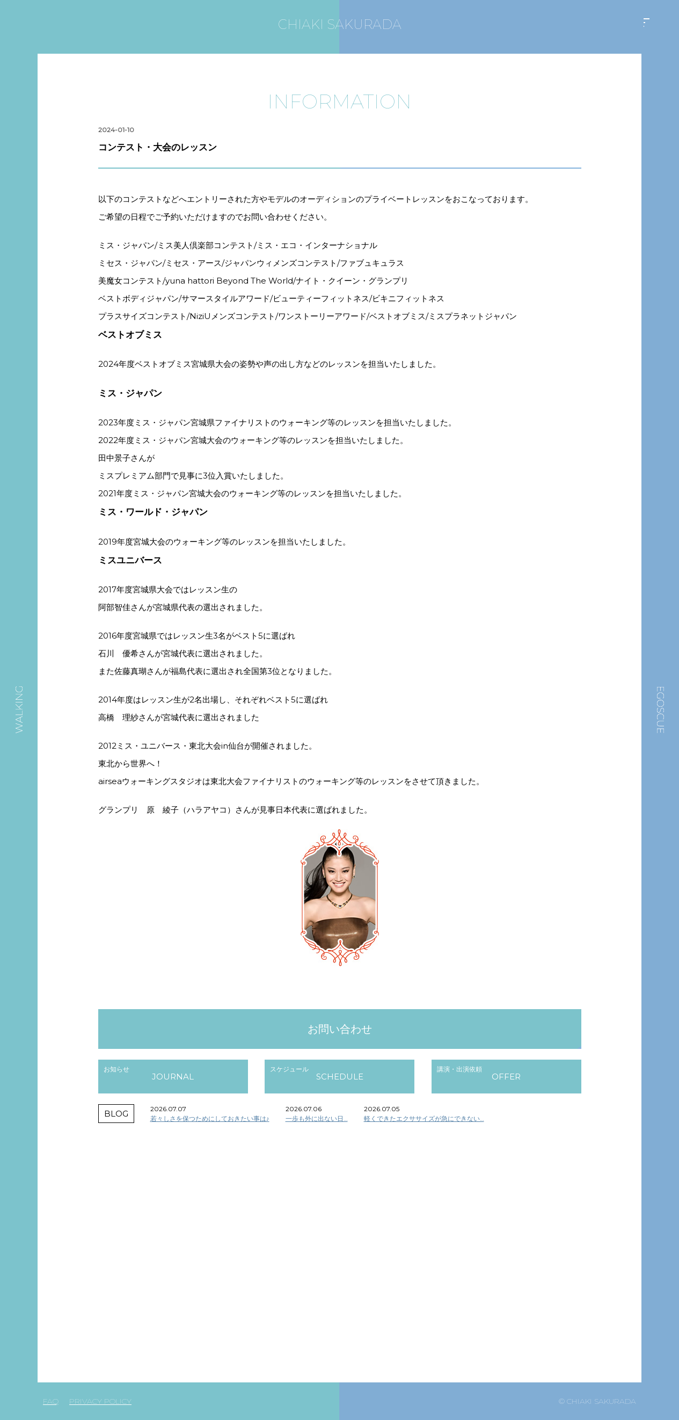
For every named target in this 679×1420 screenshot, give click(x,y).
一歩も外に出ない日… (317, 1118)
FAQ (51, 1401)
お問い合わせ (340, 1029)
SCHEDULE (339, 1076)
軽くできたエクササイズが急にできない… (424, 1118)
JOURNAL (173, 1076)
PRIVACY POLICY (100, 1401)
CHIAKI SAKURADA (339, 24)
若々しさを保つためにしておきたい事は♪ (209, 1118)
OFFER (506, 1076)
